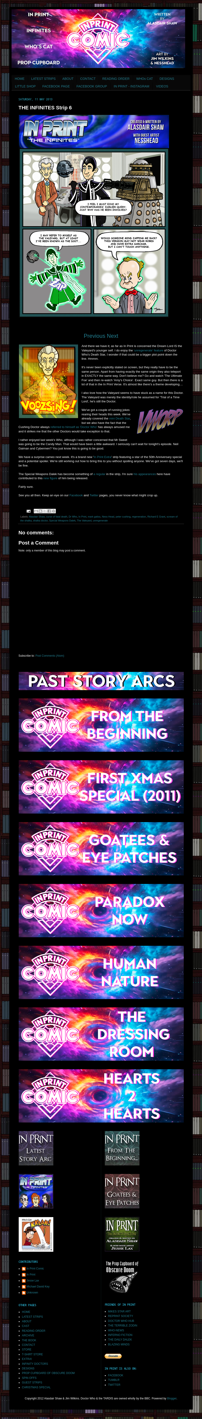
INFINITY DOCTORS (35, 1363)
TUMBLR (113, 1380)
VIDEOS (162, 86)
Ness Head (108, 516)
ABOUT (67, 79)
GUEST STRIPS (32, 1382)
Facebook (76, 495)
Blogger (172, 1398)
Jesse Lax (33, 1280)
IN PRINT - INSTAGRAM (131, 86)
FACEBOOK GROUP (91, 86)
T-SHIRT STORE (32, 1354)
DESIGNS (167, 79)
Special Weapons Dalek (62, 520)
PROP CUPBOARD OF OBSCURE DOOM (48, 1373)
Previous (94, 336)
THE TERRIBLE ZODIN (122, 1325)
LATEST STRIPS (43, 79)
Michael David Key (38, 1286)
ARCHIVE (28, 1335)
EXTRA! (27, 1359)
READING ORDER (116, 79)
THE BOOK (29, 1340)
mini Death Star (119, 418)
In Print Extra (102, 457)
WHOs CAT (144, 79)
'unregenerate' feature (148, 350)
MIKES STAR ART (119, 1311)
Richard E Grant (156, 516)
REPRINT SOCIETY (120, 1316)
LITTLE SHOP (25, 86)
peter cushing (123, 516)
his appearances (145, 474)
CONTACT (88, 79)
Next (112, 336)
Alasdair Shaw (37, 516)
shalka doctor (40, 520)
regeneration (139, 516)
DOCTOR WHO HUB (121, 1321)
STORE (26, 1349)
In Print (82, 516)
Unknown (32, 1292)
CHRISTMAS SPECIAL (36, 1387)
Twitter (94, 495)
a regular (99, 474)
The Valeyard (84, 520)
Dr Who (73, 516)
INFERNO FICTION (120, 1335)
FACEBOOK (115, 1375)
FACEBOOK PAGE (56, 86)
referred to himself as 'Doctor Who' (74, 427)
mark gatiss (94, 516)
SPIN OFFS (29, 1378)
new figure (49, 478)
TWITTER (114, 1384)
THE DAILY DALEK (120, 1339)
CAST (25, 1326)
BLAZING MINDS (119, 1344)
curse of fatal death (56, 516)
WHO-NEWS (116, 1330)
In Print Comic (35, 1268)
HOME (19, 79)
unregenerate (100, 520)
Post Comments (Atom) (49, 655)
